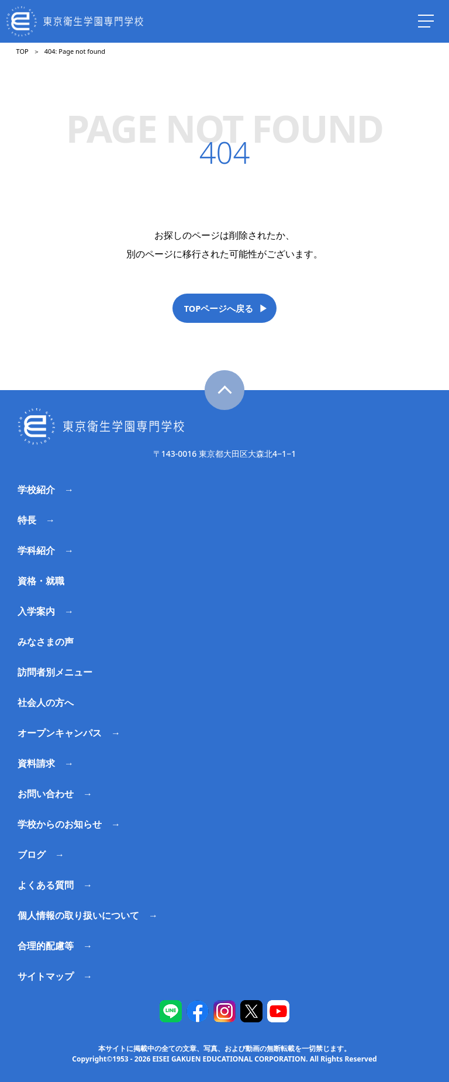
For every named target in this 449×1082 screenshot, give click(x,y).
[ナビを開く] (425, 21)
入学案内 (36, 611)
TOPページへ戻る (219, 308)
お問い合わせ (46, 793)
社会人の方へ (46, 702)
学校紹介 (36, 489)
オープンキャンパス (60, 732)
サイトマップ (46, 976)
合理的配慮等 (46, 945)
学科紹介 (36, 550)
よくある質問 (46, 884)
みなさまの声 (46, 641)
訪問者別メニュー (55, 672)
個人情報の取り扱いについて (78, 915)
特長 (27, 520)
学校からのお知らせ (60, 824)
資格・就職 (41, 580)
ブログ (32, 854)
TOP (22, 51)
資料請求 (36, 763)
